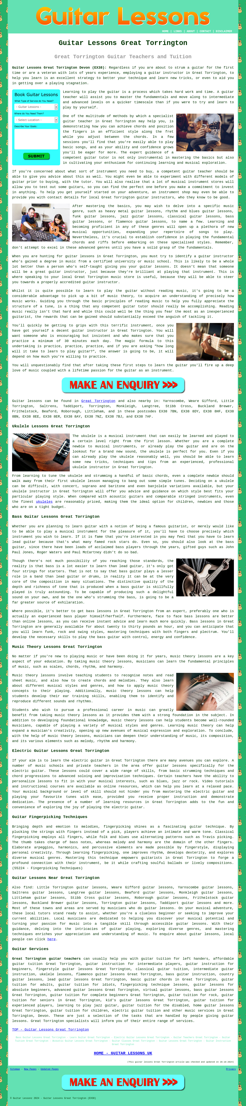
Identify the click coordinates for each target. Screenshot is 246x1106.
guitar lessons (151, 222)
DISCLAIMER (224, 31)
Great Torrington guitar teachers (46, 959)
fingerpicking (117, 827)
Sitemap (15, 1069)
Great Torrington (98, 401)
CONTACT (205, 31)
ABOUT (191, 31)
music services (199, 1011)
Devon (43, 1016)
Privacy (231, 1069)
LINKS (178, 31)
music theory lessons (191, 656)
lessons (69, 771)
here (51, 939)
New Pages (30, 1069)
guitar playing (125, 929)
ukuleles (44, 502)
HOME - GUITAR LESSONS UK (123, 1053)
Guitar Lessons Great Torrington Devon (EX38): (59, 68)
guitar (154, 73)
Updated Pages (50, 1069)
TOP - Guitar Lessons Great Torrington (50, 1030)
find (27, 887)
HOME (165, 31)
